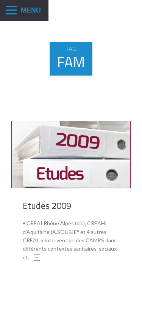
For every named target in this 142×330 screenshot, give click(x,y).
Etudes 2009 (47, 205)
